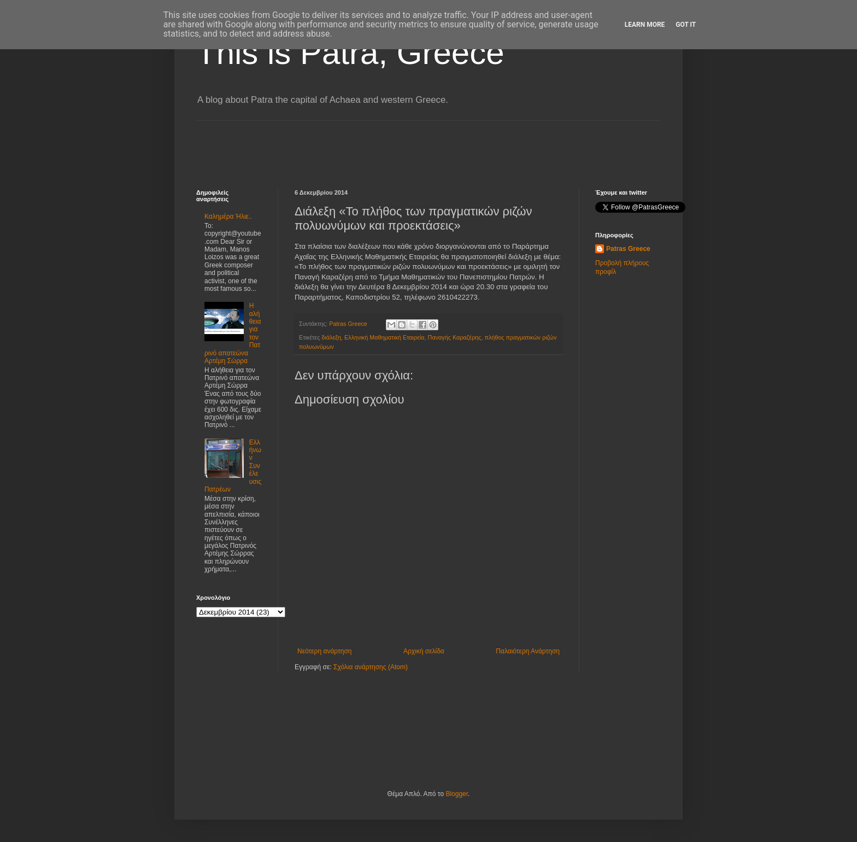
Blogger (456, 794)
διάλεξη (331, 337)
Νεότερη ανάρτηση (324, 651)
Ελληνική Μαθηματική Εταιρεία (384, 337)
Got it (686, 24)
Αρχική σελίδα (423, 651)
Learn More (645, 24)
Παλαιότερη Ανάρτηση (528, 651)
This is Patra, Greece (350, 52)
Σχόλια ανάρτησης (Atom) (370, 667)
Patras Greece (628, 249)
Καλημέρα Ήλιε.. (228, 216)
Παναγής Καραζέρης (455, 337)
